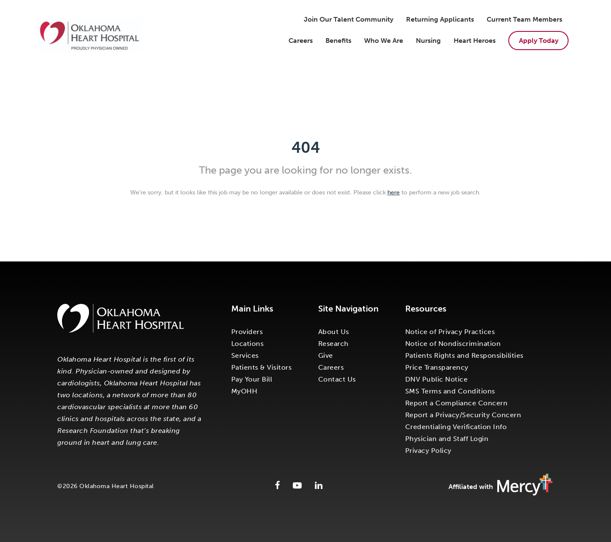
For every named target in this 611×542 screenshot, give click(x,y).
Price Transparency (436, 367)
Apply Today (538, 41)
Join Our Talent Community (348, 19)
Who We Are (383, 41)
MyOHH (244, 391)
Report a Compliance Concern (456, 403)
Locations (247, 344)
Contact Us (337, 379)
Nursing (428, 41)
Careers (301, 41)
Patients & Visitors (261, 367)
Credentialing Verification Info (456, 427)
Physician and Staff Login (447, 439)
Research (333, 344)
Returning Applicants (440, 19)
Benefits (338, 41)
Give (325, 355)
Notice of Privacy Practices (450, 332)
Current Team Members (524, 19)
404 (305, 147)
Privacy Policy (428, 451)
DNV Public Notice (436, 379)
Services (245, 355)
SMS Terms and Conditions (450, 391)
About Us (333, 332)
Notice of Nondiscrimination (453, 344)
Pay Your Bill (251, 379)
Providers (247, 332)
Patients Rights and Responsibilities (464, 355)
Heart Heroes (475, 41)
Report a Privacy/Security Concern (463, 415)
